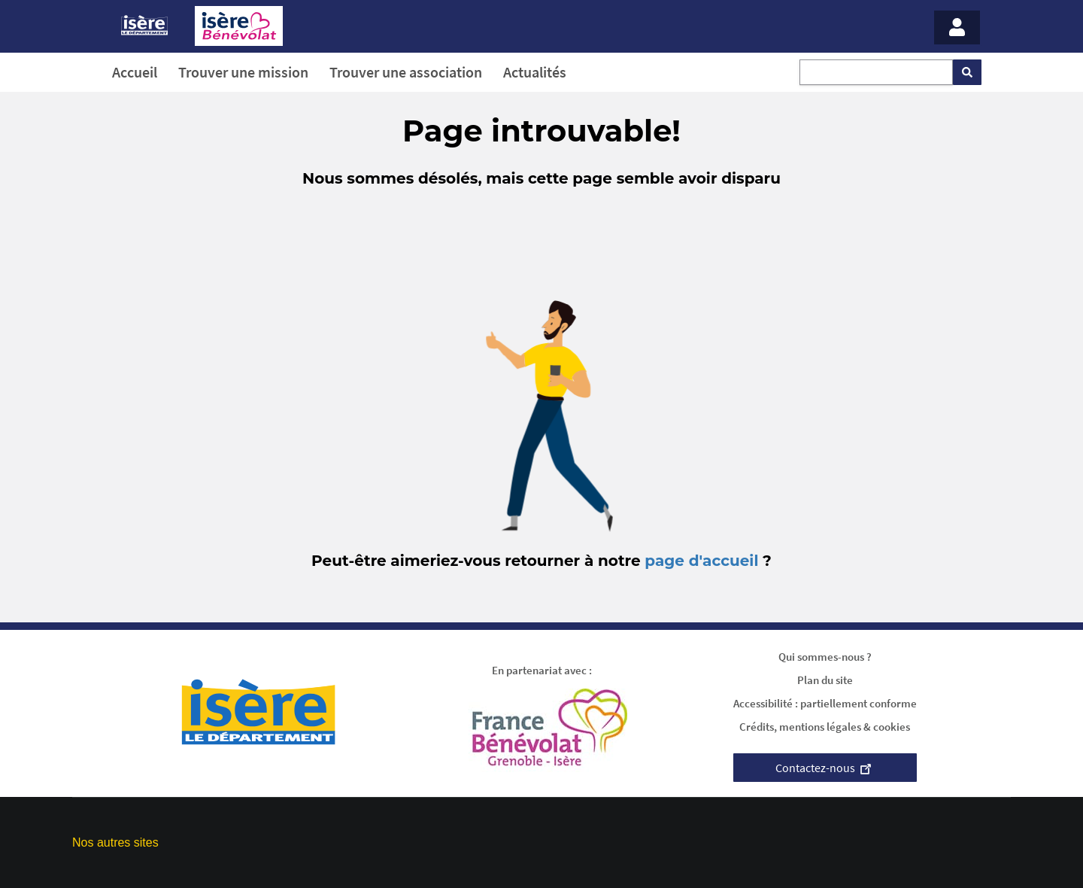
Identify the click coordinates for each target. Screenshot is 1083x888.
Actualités (534, 71)
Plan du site (825, 680)
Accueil (134, 71)
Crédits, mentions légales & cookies (824, 726)
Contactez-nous (825, 767)
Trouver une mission (243, 71)
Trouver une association (405, 71)
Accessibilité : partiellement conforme (825, 703)
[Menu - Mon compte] (957, 27)
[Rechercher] (967, 72)
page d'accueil (701, 561)
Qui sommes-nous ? (825, 656)
